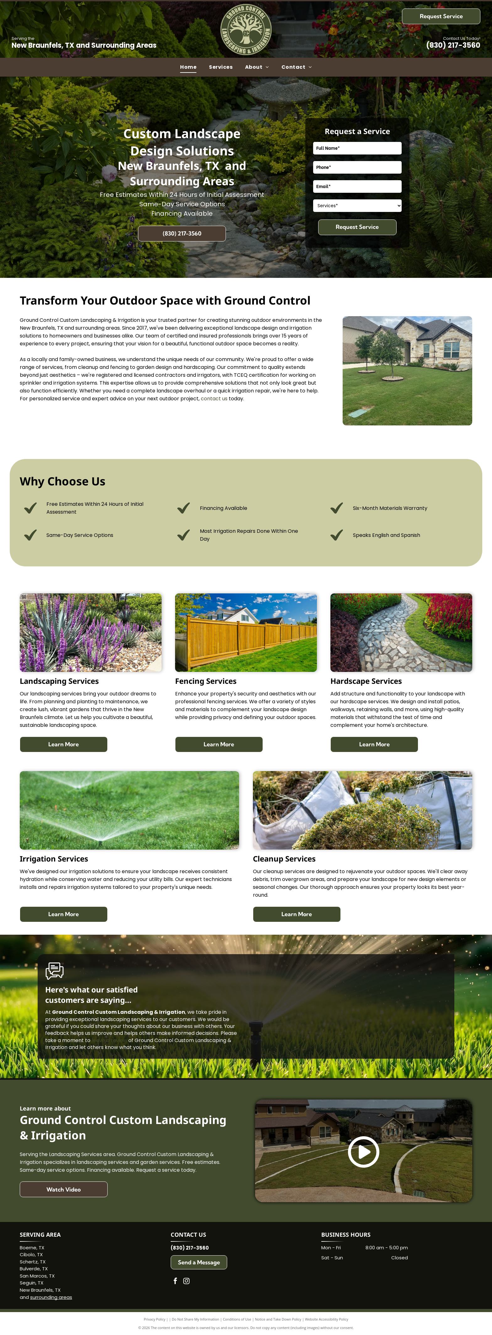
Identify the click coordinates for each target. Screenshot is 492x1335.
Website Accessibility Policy (326, 1319)
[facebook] (175, 1281)
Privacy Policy (154, 1319)
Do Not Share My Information (195, 1319)
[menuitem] (188, 67)
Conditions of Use (237, 1319)
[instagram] (186, 1281)
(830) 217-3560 (453, 45)
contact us (214, 398)
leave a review (109, 1040)
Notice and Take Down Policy (278, 1319)
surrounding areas (51, 1297)
